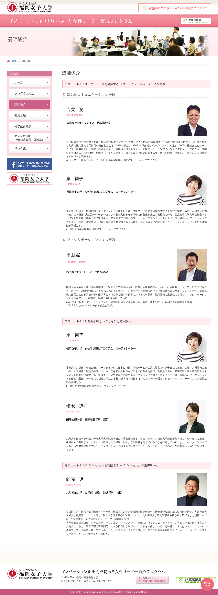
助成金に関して (29, 137)
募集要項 (20, 115)
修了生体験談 (23, 126)
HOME (14, 61)
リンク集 (20, 148)
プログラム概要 (24, 93)
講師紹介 (20, 104)
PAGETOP (207, 584)
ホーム (18, 82)
